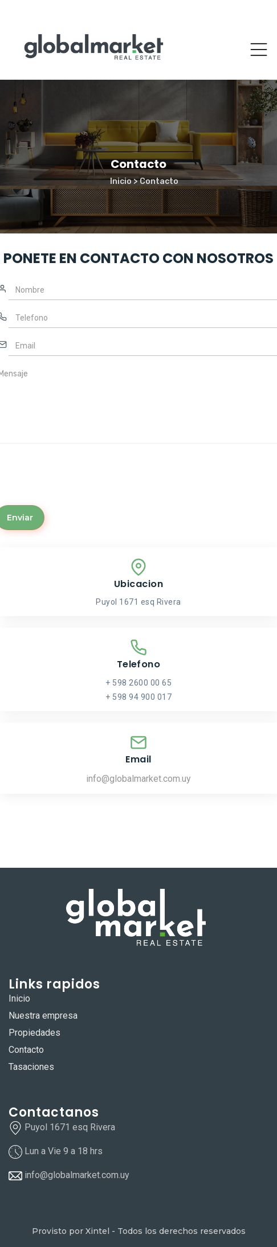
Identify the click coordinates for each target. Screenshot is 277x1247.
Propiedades (34, 1032)
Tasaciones (31, 1066)
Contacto (26, 1049)
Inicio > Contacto (144, 181)
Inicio (19, 998)
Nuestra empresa (43, 1015)
